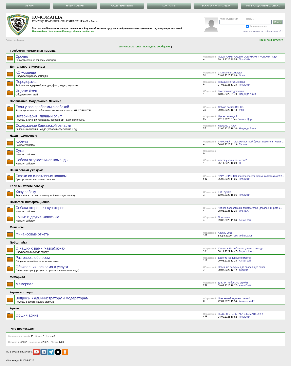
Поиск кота (224, 217)
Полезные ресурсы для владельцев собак (241, 267)
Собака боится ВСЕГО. (231, 107)
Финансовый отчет (83, 31)
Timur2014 (245, 59)
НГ (240, 163)
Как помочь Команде (60, 31)
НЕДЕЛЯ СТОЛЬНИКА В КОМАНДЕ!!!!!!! (240, 314)
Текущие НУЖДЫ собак (231, 82)
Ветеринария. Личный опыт (39, 116)
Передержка (26, 82)
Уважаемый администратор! (234, 298)
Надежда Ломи (247, 94)
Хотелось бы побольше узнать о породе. (241, 248)
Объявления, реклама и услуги (42, 267)
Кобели (22, 141)
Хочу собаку (26, 192)
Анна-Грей (245, 220)
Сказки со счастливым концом (41, 176)
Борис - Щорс (245, 119)
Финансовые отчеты (33, 234)
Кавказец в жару (227, 125)
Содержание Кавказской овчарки (43, 125)
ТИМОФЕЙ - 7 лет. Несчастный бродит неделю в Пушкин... (251, 141)
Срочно (22, 56)
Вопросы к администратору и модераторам (52, 298)
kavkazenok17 (247, 301)
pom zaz (243, 270)
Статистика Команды (230, 72)
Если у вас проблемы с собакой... (44, 107)
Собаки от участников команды (42, 160)
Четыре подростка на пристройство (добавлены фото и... (250, 208)
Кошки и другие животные (37, 217)
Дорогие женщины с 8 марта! (234, 257)
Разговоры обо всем (33, 258)
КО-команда (26, 72)
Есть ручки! (224, 192)
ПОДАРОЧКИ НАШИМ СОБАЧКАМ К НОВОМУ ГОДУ (247, 56)
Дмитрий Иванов (243, 235)
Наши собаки (39, 31)
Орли (242, 75)
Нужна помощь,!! (227, 116)
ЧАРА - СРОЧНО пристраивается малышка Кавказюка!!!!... (251, 176)
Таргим (243, 144)
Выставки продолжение (231, 91)
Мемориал (24, 284)
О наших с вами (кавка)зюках (40, 248)
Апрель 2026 (225, 232)
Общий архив (27, 315)
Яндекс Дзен (26, 91)
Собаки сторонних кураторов (40, 208)
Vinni (241, 110)
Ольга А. (244, 210)
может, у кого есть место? (232, 160)
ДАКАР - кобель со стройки (233, 282)
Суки (20, 151)
